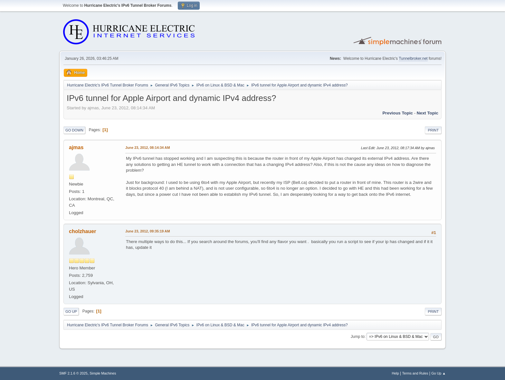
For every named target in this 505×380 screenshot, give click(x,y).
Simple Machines (103, 373)
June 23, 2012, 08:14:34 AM (147, 147)
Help (395, 373)
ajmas (76, 147)
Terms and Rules (415, 373)
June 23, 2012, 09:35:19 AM (147, 231)
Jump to (358, 336)
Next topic (427, 113)
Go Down (74, 130)
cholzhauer (82, 231)
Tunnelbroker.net (413, 58)
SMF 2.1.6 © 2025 (73, 373)
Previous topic (397, 113)
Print (433, 130)
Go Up (71, 311)
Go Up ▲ (438, 373)
